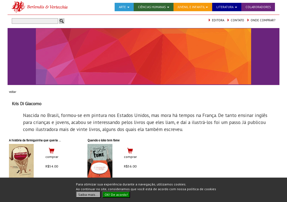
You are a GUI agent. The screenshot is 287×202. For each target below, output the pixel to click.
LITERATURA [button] (226, 7)
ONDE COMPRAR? (261, 20)
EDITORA (216, 20)
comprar (51, 157)
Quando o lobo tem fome (103, 140)
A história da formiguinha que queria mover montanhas (46, 140)
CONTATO (235, 20)
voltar (12, 92)
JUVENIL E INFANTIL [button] (193, 7)
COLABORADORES (258, 7)
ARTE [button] (124, 7)
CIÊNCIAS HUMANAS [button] (153, 7)
